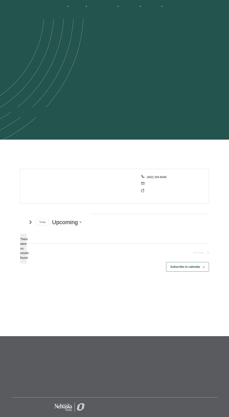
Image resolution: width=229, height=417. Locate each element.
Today (42, 222)
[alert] (23, 248)
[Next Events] (30, 222)
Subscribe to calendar (185, 266)
